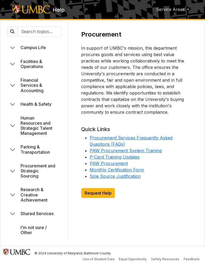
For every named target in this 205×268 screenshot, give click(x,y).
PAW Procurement (109, 163)
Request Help (98, 193)
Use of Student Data (99, 259)
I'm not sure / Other (34, 230)
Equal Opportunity (133, 259)
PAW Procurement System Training (126, 150)
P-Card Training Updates (115, 157)
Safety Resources (165, 259)
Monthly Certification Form (117, 169)
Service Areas (171, 9)
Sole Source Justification (115, 176)
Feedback (192, 259)
